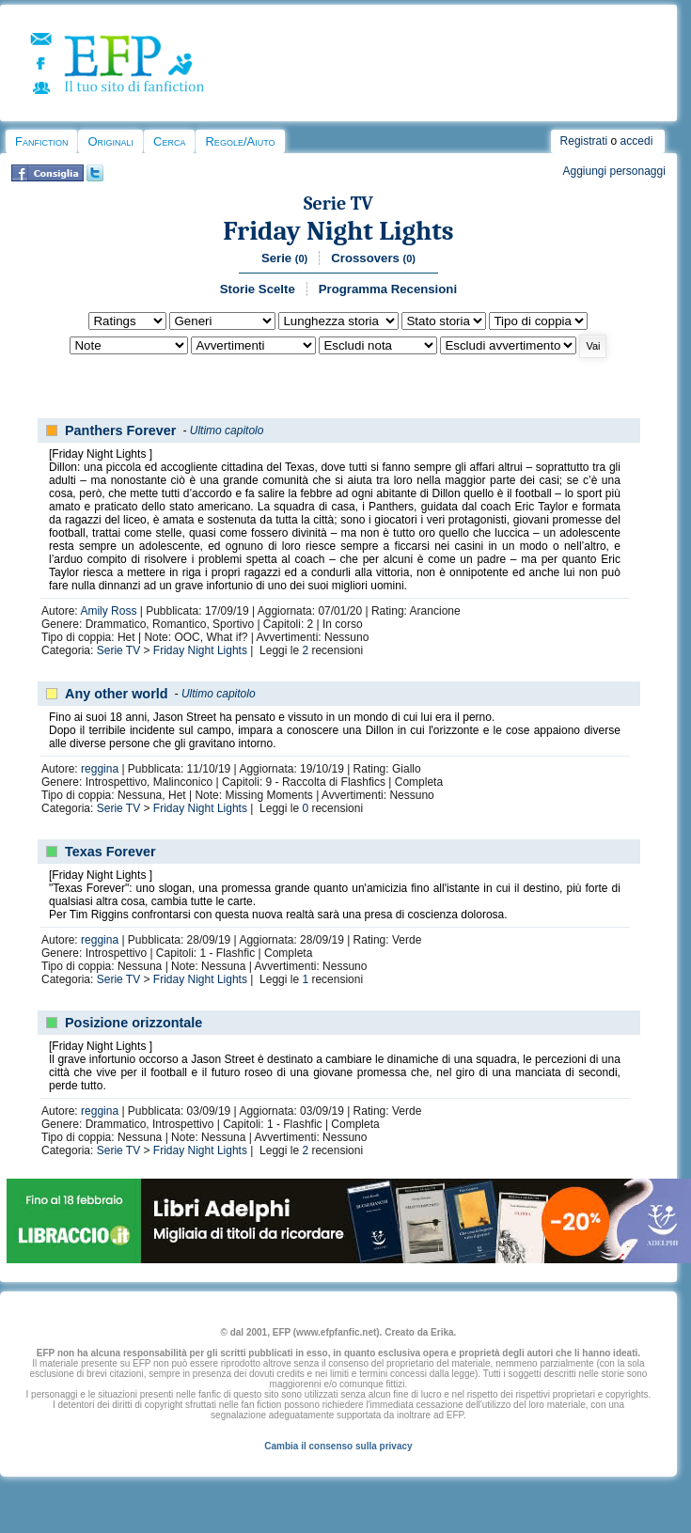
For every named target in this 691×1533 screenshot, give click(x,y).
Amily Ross (108, 611)
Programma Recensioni (388, 289)
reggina (99, 768)
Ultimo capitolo (227, 430)
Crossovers (373, 258)
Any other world (116, 693)
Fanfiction (41, 141)
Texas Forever (110, 851)
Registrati (584, 141)
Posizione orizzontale (133, 1022)
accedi (636, 141)
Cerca (169, 141)
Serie (284, 258)
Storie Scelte (257, 289)
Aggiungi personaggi (613, 171)
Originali (110, 141)
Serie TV (338, 203)
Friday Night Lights (338, 230)
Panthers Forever (120, 430)
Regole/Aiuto (240, 141)
